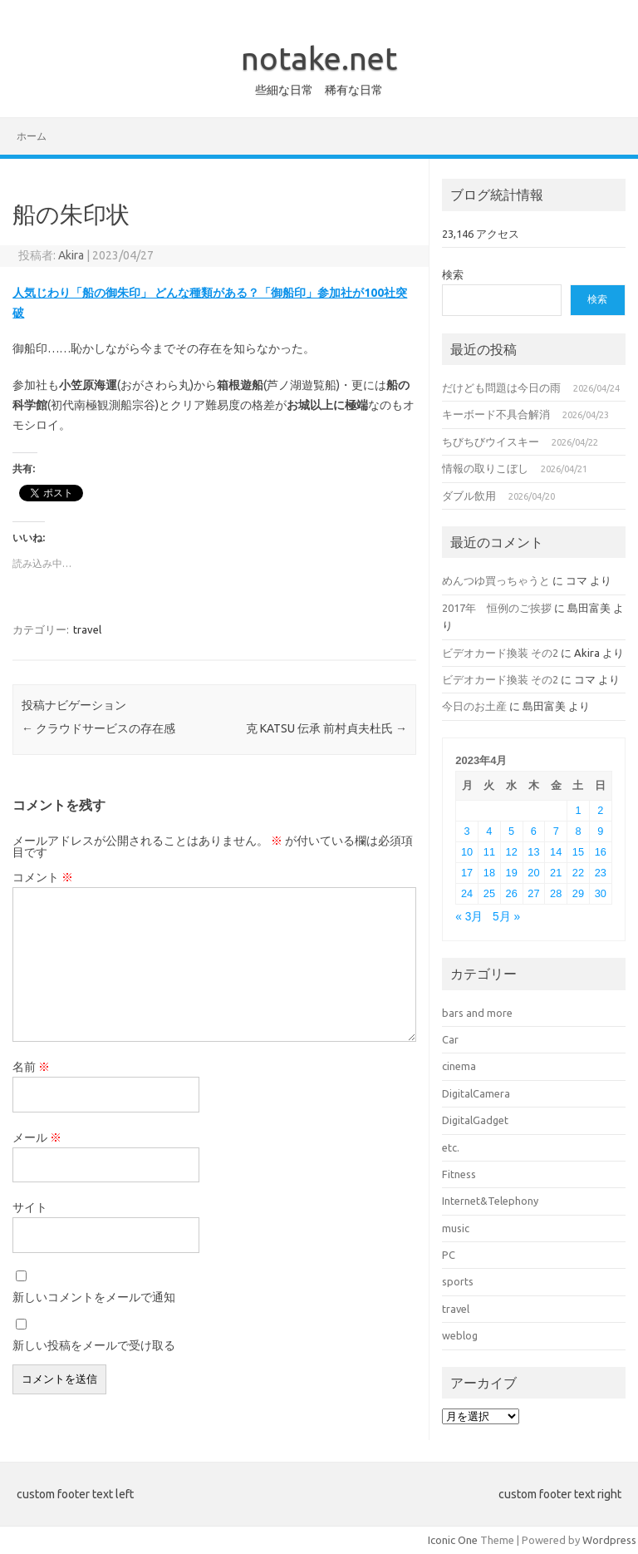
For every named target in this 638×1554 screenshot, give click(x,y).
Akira (71, 255)
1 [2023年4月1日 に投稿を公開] (578, 810)
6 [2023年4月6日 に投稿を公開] (534, 831)
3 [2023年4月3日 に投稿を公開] (467, 831)
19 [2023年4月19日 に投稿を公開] (512, 872)
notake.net (319, 58)
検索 (453, 274)
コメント (42, 877)
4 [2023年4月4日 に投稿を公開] (489, 831)
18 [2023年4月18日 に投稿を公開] (489, 872)
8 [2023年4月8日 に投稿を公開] (578, 831)
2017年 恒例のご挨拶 (497, 608)
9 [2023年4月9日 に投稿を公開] (600, 831)
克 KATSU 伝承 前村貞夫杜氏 (326, 728)
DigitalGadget (475, 1120)
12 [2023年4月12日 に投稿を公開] (512, 852)
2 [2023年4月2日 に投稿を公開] (600, 810)
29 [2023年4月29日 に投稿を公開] (578, 893)
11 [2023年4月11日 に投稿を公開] (489, 852)
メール (36, 1137)
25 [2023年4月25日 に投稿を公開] (489, 893)
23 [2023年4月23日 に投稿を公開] (600, 872)
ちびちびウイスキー (490, 441)
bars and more (477, 1013)
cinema (459, 1066)
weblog (460, 1335)
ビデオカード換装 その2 (500, 653)
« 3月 (469, 916)
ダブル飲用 (469, 495)
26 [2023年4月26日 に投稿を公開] (512, 893)
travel (87, 629)
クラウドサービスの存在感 (98, 728)
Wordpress (609, 1540)
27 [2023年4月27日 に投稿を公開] (533, 893)
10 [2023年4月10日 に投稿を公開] (467, 852)
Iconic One (453, 1540)
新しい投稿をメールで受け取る (93, 1345)
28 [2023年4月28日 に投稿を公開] (556, 893)
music (455, 1228)
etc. (450, 1147)
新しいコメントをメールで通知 (93, 1297)
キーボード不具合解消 (496, 414)
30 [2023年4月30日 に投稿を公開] (600, 893)
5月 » (506, 916)
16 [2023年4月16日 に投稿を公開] (600, 852)
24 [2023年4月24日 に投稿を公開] (467, 893)
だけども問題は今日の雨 (501, 387)
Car (450, 1039)
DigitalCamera (476, 1093)
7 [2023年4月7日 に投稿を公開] (556, 831)
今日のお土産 (474, 706)
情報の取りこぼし (485, 468)
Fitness (459, 1174)
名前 (31, 1066)
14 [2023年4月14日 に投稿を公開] (556, 852)
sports (458, 1281)
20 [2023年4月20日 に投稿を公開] (533, 872)
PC (448, 1254)
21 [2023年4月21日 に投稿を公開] (556, 872)
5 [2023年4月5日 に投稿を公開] (511, 831)
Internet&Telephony (490, 1200)
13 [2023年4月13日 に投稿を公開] (533, 852)
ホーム (32, 136)
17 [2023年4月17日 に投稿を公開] (467, 872)
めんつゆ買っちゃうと (496, 580)
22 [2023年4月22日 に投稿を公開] (578, 872)
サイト (29, 1207)
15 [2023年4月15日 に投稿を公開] (578, 852)
